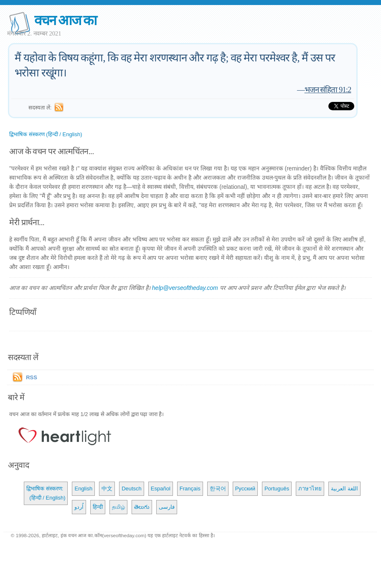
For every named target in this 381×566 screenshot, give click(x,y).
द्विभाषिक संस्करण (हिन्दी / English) (45, 134)
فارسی (167, 507)
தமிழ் (118, 507)
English (83, 488)
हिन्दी (98, 507)
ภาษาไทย (310, 488)
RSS (31, 377)
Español (160, 488)
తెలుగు (142, 507)
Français (190, 488)
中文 (107, 488)
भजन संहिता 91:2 (328, 89)
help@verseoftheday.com (185, 287)
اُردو (79, 507)
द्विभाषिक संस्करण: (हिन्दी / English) (45, 493)
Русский (245, 488)
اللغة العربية (344, 488)
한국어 (218, 488)
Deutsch (132, 488)
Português (276, 488)
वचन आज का (65, 20)
